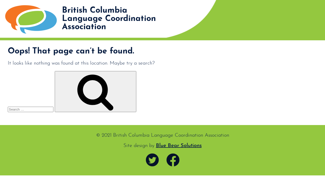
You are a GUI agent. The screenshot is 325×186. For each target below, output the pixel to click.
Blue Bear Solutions (179, 145)
